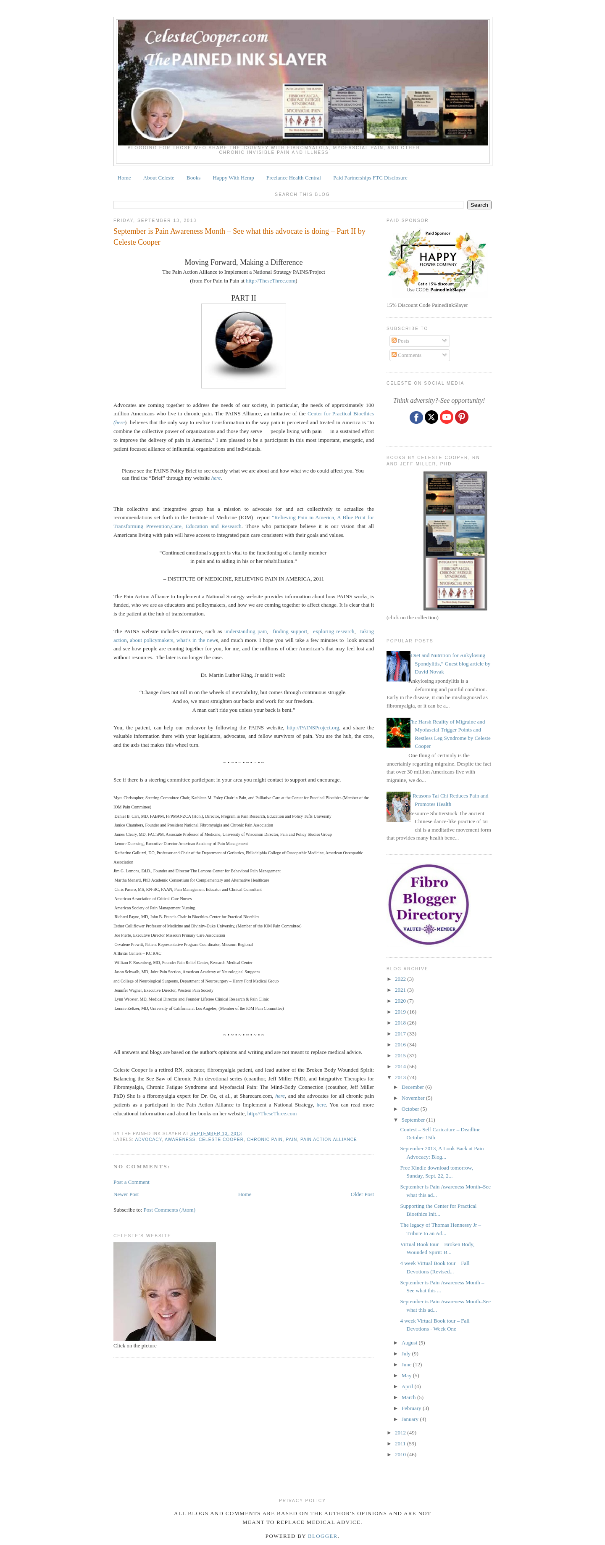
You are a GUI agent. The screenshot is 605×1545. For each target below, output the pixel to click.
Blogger (323, 1536)
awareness (180, 1139)
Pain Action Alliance (328, 1139)
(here (119, 422)
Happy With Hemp (233, 177)
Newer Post (126, 1194)
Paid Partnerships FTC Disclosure (370, 177)
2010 (401, 1454)
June (407, 1364)
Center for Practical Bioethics (341, 413)
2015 (401, 1055)
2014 (401, 1066)
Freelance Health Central (293, 177)
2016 (401, 1044)
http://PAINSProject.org (313, 727)
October (411, 1109)
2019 (401, 1012)
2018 (401, 1022)
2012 (401, 1432)
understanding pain (245, 631)
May (407, 1375)
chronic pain (265, 1139)
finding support (290, 631)
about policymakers (151, 640)
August (410, 1342)
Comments (407, 355)
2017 (401, 1033)
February (412, 1408)
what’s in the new (196, 640)
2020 (401, 1001)
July (407, 1353)
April (408, 1386)
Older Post (362, 1194)
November (414, 1098)
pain (291, 1139)
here (216, 478)
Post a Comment (131, 1182)
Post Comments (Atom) (170, 1210)
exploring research (333, 631)
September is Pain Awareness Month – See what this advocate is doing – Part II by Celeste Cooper (239, 236)
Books (193, 177)
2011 (401, 1443)
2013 (401, 1077)
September (414, 1120)
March (409, 1397)
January (411, 1419)
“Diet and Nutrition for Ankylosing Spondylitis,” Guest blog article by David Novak (449, 663)
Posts (401, 341)
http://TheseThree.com (270, 280)
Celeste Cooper (221, 1139)
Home (124, 177)
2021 (401, 990)
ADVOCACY (148, 1139)
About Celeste (158, 177)
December (414, 1087)
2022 (401, 979)
